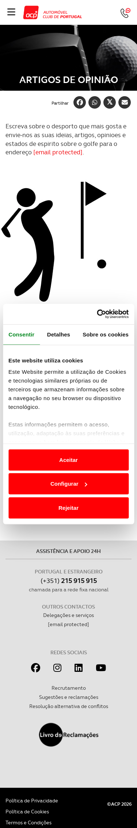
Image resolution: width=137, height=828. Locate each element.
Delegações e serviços (68, 615)
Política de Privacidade (31, 800)
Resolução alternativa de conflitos (68, 706)
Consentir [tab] (21, 334)
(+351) (69, 580)
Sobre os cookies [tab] (106, 334)
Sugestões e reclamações (68, 697)
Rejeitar (68, 507)
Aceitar (68, 459)
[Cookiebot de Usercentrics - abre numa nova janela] (97, 314)
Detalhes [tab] (58, 334)
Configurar (68, 484)
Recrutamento (69, 688)
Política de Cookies (27, 811)
